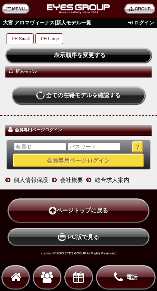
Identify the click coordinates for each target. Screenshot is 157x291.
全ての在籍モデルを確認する (78, 95)
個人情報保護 (31, 180)
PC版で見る (78, 237)
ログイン (144, 22)
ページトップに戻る (78, 211)
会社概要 (71, 180)
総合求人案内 (112, 180)
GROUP (140, 8)
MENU (15, 8)
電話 (126, 277)
